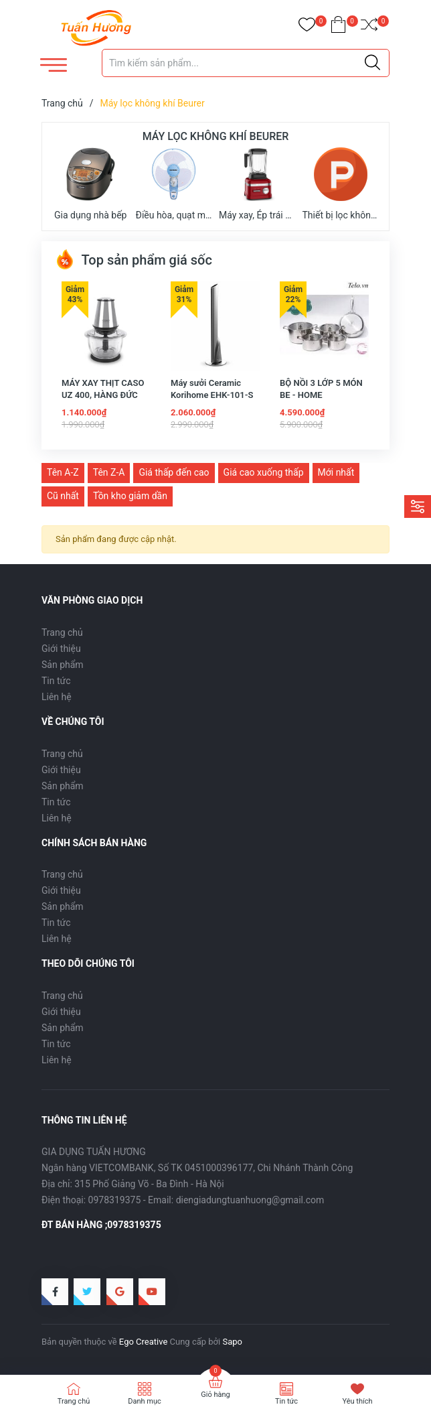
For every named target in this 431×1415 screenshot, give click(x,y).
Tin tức (56, 680)
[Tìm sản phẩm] (245, 63)
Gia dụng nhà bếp (90, 183)
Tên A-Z (63, 472)
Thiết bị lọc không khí (341, 183)
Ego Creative (143, 1342)
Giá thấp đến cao (174, 472)
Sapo (232, 1342)
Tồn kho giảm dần (130, 495)
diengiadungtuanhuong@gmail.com (250, 1200)
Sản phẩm (62, 664)
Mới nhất (336, 472)
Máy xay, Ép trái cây (257, 183)
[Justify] (372, 63)
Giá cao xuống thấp (264, 472)
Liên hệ (56, 696)
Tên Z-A (109, 472)
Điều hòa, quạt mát (174, 183)
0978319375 (114, 1200)
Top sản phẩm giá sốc (133, 260)
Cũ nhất (63, 495)
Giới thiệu (61, 648)
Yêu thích (357, 1401)
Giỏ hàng (215, 1394)
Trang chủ (62, 632)
